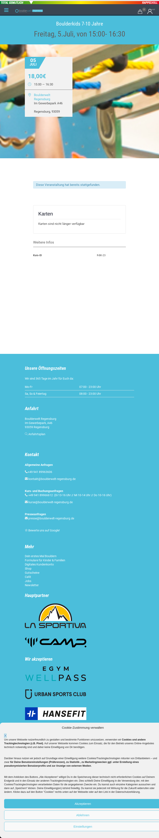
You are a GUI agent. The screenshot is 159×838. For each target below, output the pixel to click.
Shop (28, 568)
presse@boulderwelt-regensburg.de (51, 518)
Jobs (28, 581)
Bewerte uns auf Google (43, 530)
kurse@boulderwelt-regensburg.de (50, 502)
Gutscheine (32, 572)
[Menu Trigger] (6, 10)
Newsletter (32, 585)
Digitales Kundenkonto (39, 564)
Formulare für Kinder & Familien (45, 560)
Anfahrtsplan (36, 434)
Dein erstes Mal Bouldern (41, 556)
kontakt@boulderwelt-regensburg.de (52, 479)
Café (28, 577)
